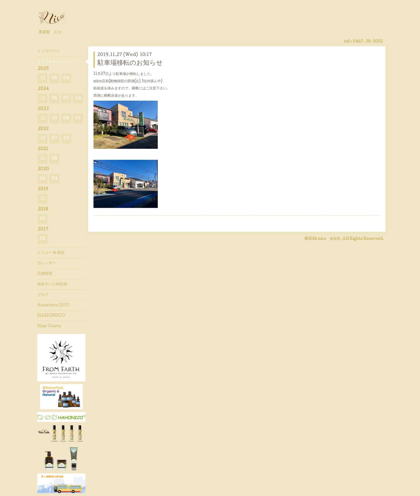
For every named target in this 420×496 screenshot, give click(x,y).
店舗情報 (44, 274)
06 (54, 78)
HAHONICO (51, 316)
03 (66, 138)
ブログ (42, 295)
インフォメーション (54, 62)
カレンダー (46, 263)
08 (66, 118)
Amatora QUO (53, 305)
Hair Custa (49, 326)
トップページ (48, 51)
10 (54, 118)
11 (42, 98)
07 (78, 118)
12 (42, 78)
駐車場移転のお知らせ (130, 63)
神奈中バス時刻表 (52, 284)
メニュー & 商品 (51, 253)
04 (66, 78)
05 (66, 98)
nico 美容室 (329, 239)
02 (43, 219)
